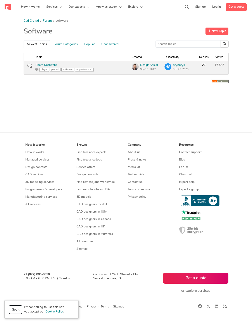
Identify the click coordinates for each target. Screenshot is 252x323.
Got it (15, 309)
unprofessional (84, 69)
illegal (44, 69)
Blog (182, 159)
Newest (37, 44)
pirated (55, 69)
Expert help (187, 182)
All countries (84, 241)
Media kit (134, 167)
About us (134, 152)
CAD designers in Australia (94, 234)
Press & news (137, 159)
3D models (83, 197)
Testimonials (136, 174)
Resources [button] (186, 145)
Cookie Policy (54, 311)
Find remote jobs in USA (93, 189)
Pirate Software (46, 65)
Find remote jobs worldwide (95, 182)
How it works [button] (35, 145)
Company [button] (134, 145)
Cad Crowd (31, 21)
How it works (34, 152)
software (67, 69)
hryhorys (179, 65)
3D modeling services (39, 182)
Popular (89, 44)
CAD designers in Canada (93, 219)
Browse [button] (81, 145)
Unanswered (110, 44)
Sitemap (82, 249)
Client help (186, 174)
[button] (54, 7)
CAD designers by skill (91, 204)
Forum (47, 21)
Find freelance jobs (89, 159)
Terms (105, 306)
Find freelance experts (91, 152)
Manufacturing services (41, 197)
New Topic (217, 31)
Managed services (37, 159)
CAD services (34, 174)
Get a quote (236, 7)
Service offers (85, 167)
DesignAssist (149, 65)
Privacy (92, 306)
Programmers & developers (43, 189)
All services (33, 204)
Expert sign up (189, 189)
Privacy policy (137, 197)
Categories (66, 44)
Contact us (135, 182)
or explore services (195, 291)
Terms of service (139, 189)
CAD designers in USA (91, 211)
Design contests (36, 167)
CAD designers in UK (90, 226)
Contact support (190, 152)
